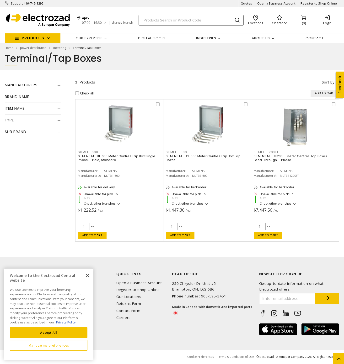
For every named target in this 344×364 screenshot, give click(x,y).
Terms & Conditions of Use (235, 357)
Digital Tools (152, 38)
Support (17, 3)
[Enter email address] (287, 298)
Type (9, 120)
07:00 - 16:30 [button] (92, 23)
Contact (315, 38)
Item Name (15, 108)
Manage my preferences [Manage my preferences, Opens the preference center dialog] (48, 345)
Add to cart (92, 235)
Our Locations (128, 296)
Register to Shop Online (319, 3)
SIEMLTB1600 (88, 152)
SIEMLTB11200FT (266, 152)
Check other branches (100, 203)
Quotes (246, 3)
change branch (122, 23)
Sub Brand (15, 131)
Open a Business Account (276, 3)
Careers (123, 317)
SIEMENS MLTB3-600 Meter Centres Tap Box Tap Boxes (203, 158)
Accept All (48, 332)
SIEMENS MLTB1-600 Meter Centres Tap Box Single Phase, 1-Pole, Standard (117, 158)
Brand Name (17, 96)
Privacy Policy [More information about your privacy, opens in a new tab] (66, 322)
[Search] (191, 20)
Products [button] (33, 38)
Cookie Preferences (200, 356)
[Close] (87, 275)
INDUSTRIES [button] (206, 38)
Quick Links (129, 273)
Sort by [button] (328, 82)
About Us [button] (261, 38)
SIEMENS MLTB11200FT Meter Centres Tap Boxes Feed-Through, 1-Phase (290, 158)
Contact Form (128, 310)
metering (59, 48)
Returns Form (128, 303)
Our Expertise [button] (89, 38)
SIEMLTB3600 (176, 152)
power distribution (33, 48)
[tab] (33, 85)
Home (9, 48)
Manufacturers (21, 85)
